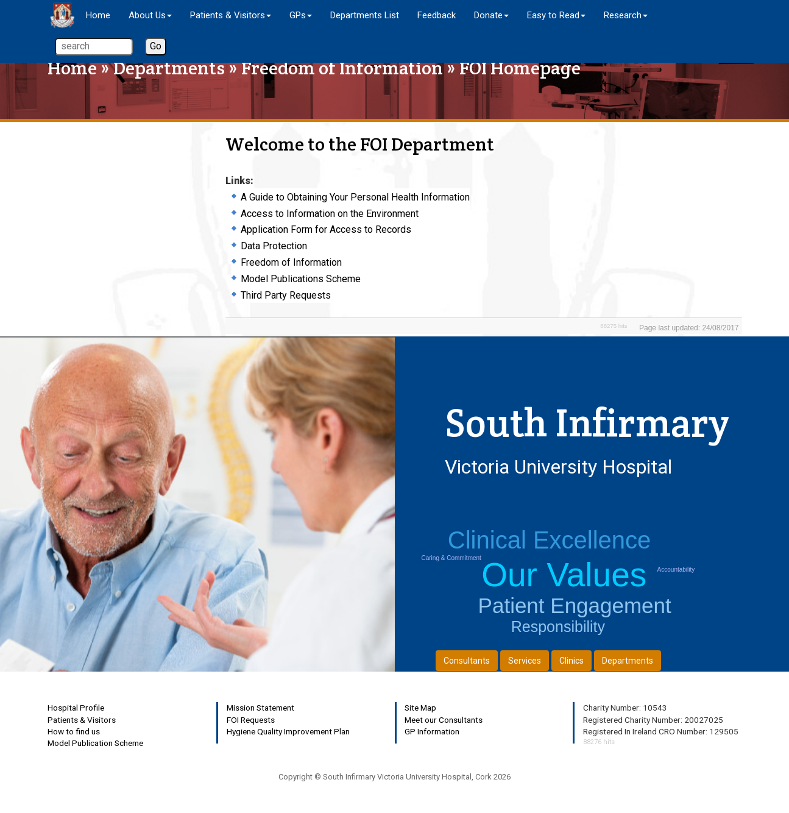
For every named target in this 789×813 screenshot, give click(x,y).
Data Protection (274, 246)
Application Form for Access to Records (326, 229)
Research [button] (626, 15)
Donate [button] (491, 15)
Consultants (467, 661)
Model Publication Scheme (95, 743)
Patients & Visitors (82, 720)
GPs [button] (300, 15)
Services (524, 661)
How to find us (74, 731)
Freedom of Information (342, 68)
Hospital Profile (76, 707)
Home (98, 15)
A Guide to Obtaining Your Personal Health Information (355, 197)
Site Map (420, 707)
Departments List (364, 15)
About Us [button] (150, 15)
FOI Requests (251, 720)
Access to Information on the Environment (330, 213)
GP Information (432, 731)
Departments (169, 68)
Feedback (436, 15)
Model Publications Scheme (301, 279)
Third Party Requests (286, 295)
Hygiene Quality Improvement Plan (288, 731)
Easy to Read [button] (556, 15)
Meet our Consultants (444, 720)
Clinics (571, 661)
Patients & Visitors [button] (230, 15)
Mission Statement (260, 707)
